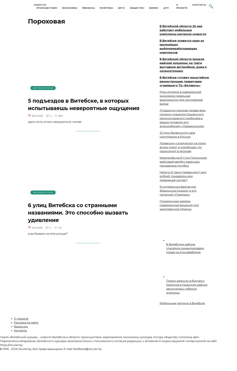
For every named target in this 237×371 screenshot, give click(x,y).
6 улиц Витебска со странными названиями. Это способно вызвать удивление (78, 212)
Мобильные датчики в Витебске (182, 303)
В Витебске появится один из (182, 40)
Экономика (69, 8)
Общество (137, 8)
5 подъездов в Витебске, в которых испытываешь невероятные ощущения (83, 104)
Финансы (88, 8)
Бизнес (153, 8)
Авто (121, 8)
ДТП (166, 8)
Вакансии (21, 326)
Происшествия (46, 8)
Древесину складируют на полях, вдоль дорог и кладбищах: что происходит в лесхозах (183, 147)
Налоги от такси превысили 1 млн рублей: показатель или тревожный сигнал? (183, 176)
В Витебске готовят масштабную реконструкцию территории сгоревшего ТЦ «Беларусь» (184, 81)
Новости (40, 5)
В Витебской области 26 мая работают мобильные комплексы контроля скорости (183, 30)
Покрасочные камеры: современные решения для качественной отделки (179, 205)
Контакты (199, 5)
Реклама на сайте (26, 322)
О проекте (21, 318)
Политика (106, 8)
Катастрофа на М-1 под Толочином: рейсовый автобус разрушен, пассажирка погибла (183, 161)
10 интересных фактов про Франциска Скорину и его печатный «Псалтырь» (178, 190)
